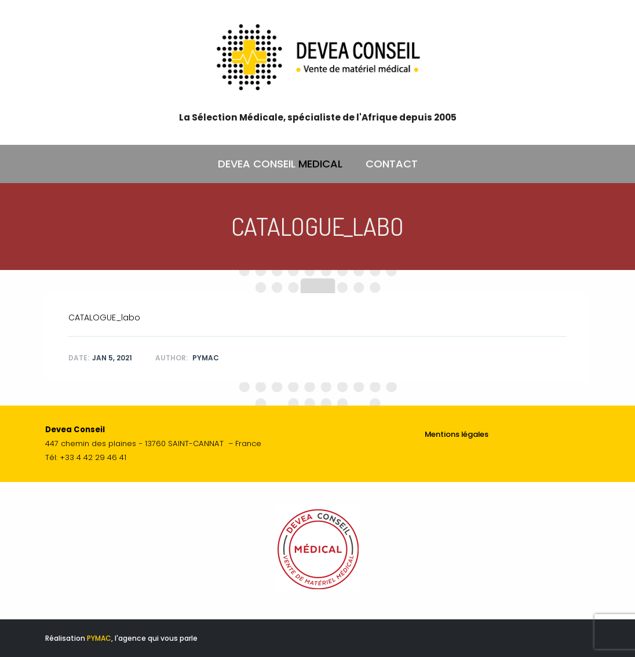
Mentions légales (456, 434)
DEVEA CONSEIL (280, 164)
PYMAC (99, 638)
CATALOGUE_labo (104, 317)
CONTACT (392, 163)
